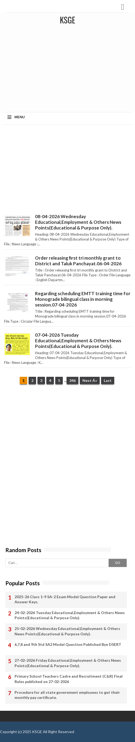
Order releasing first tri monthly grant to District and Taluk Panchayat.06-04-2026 (78, 260)
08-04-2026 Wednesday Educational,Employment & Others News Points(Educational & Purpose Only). (78, 222)
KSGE (37, 731)
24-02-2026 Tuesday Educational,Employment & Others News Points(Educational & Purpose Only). (70, 615)
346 (72, 380)
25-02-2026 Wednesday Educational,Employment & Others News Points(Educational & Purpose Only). (67, 631)
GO (117, 563)
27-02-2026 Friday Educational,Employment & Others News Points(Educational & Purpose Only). (68, 663)
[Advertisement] (67, 167)
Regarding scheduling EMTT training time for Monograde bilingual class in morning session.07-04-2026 (82, 299)
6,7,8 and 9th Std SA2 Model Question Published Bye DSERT (68, 644)
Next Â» (89, 380)
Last (108, 380)
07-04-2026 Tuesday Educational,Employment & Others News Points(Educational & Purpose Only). (78, 340)
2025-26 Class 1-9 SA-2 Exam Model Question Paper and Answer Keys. (65, 599)
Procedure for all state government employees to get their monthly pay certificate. (67, 695)
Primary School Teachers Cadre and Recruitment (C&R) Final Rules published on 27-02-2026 (69, 679)
